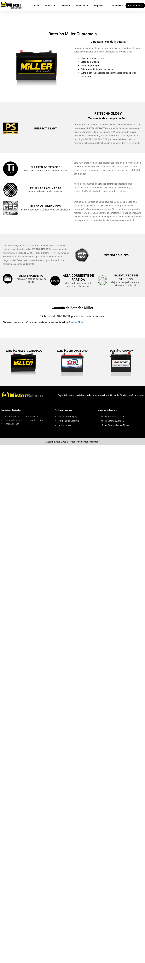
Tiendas (65, 5)
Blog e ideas (99, 5)
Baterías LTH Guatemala (72, 350)
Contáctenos (117, 5)
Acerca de (82, 5)
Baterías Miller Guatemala (24, 350)
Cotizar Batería (135, 5)
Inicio (36, 5)
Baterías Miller (76, 322)
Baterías (49, 5)
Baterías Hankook (121, 350)
